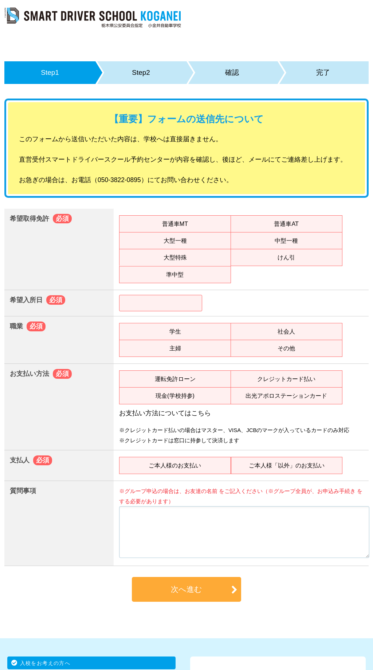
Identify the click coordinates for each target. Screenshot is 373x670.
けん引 (286, 257)
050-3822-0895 (119, 180)
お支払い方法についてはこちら (165, 413)
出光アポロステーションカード (286, 395)
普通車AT (286, 223)
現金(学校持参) (175, 395)
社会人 (286, 331)
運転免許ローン (175, 378)
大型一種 (175, 240)
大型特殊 (175, 257)
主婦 (175, 348)
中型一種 (286, 240)
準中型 (175, 274)
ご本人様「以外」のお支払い (286, 465)
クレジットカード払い (286, 378)
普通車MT (175, 223)
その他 (286, 348)
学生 (175, 331)
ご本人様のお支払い (174, 465)
